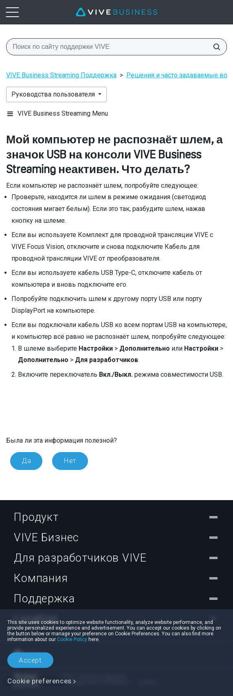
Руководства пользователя (54, 94)
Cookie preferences (39, 681)
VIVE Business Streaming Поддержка (61, 75)
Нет (70, 461)
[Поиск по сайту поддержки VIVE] (214, 47)
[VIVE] (116, 12)
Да (26, 461)
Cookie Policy (72, 639)
